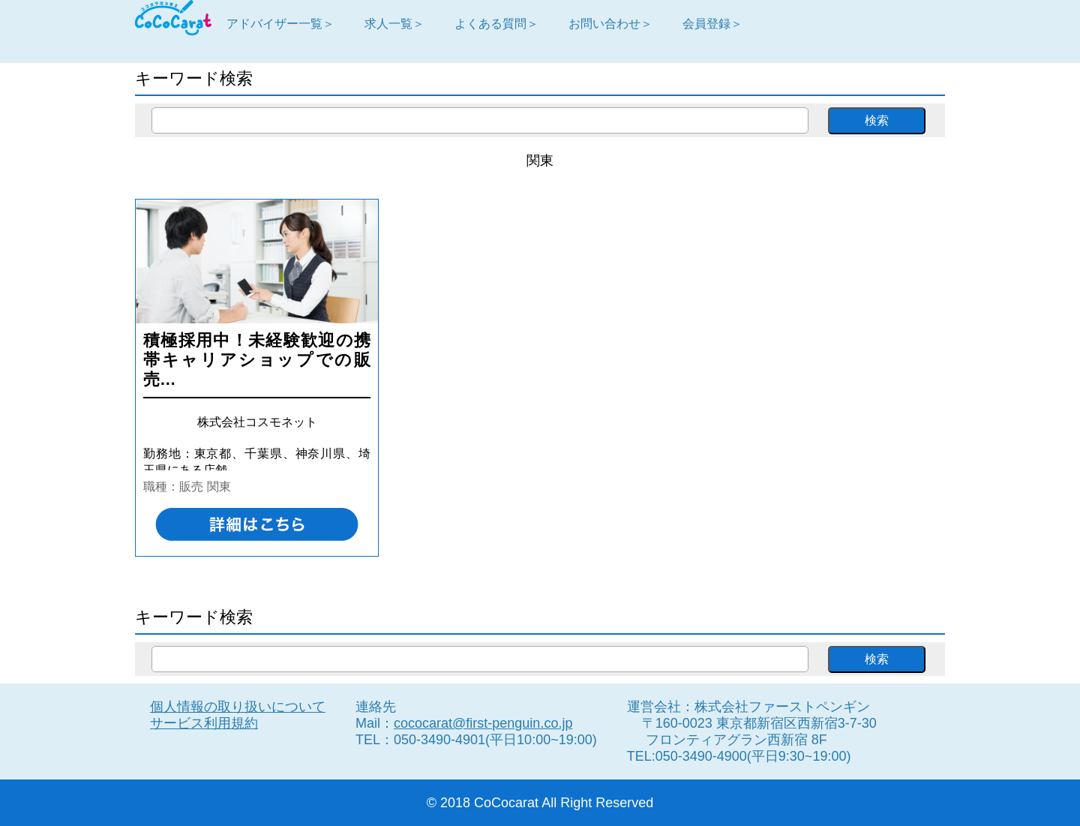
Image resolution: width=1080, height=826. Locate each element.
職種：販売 (173, 486)
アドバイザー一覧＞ (280, 23)
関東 (219, 486)
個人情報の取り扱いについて (238, 706)
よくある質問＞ (496, 23)
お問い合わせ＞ (610, 23)
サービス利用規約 (204, 723)
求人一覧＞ (394, 23)
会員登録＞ (712, 23)
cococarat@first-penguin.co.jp (483, 723)
